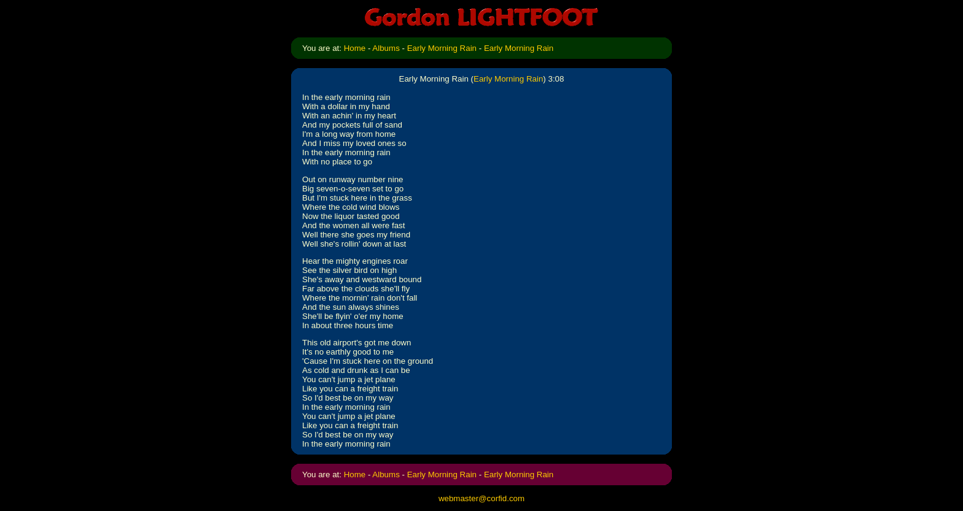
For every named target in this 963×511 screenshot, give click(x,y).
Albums (385, 48)
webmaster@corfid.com (481, 498)
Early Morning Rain (442, 48)
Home (355, 48)
